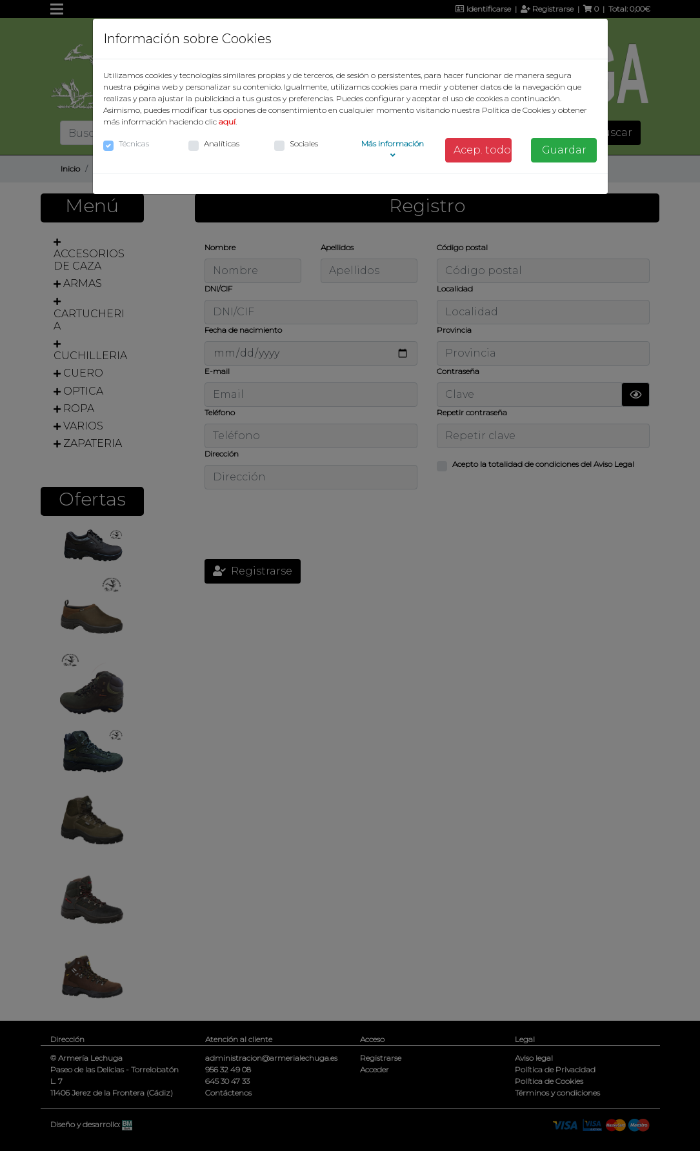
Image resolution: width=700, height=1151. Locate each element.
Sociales (304, 143)
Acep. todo (482, 150)
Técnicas (134, 143)
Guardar (564, 150)
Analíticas (221, 143)
